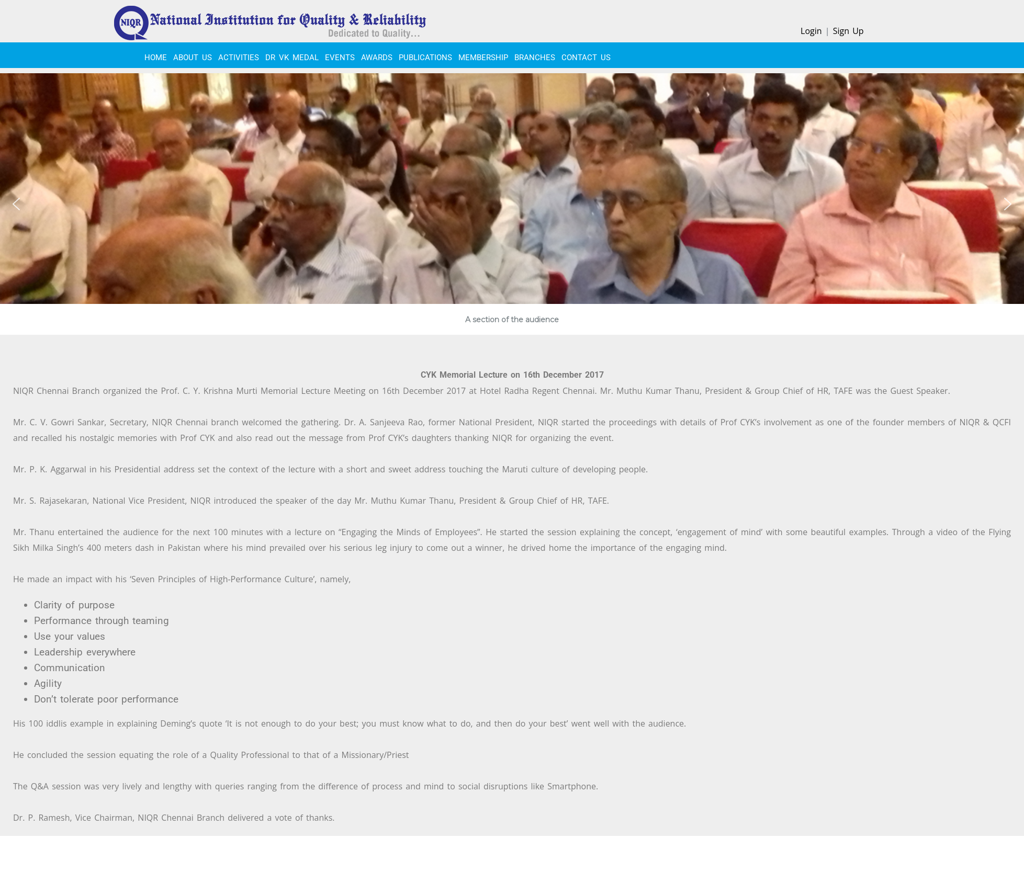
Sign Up (848, 31)
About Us (192, 57)
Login (811, 31)
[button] (16, 204)
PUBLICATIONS (425, 57)
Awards (376, 57)
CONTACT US (586, 57)
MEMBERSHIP (483, 57)
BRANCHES (534, 57)
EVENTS (340, 57)
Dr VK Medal (292, 57)
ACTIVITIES (238, 57)
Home (155, 57)
